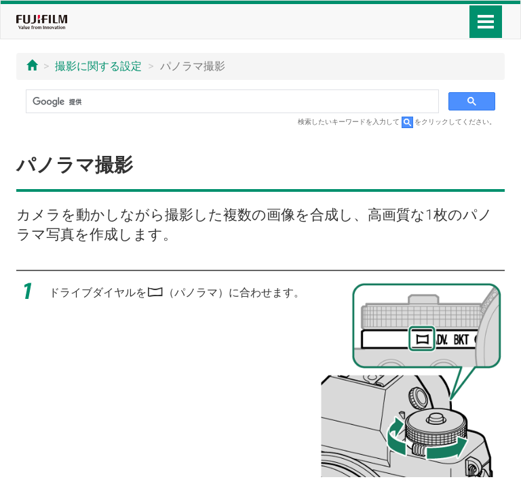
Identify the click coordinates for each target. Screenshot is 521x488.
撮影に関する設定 (98, 66)
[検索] (231, 102)
